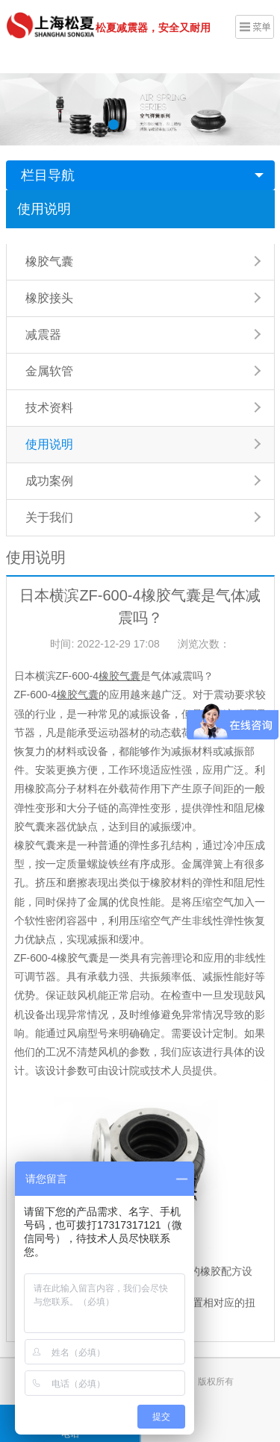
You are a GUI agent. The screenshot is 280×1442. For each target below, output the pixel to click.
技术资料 (49, 407)
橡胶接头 (49, 298)
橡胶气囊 (49, 261)
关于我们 (49, 517)
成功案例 (49, 480)
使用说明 (44, 208)
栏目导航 (48, 175)
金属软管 (49, 371)
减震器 (43, 334)
